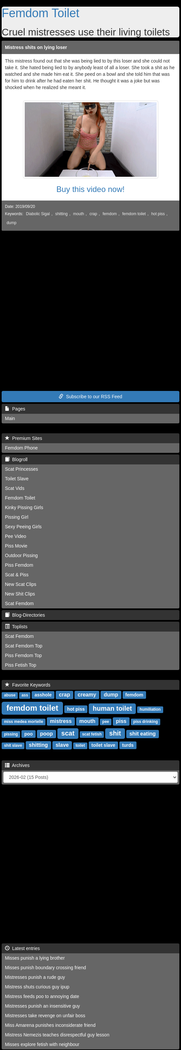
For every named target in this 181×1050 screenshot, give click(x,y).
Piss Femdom (19, 565)
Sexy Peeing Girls (23, 526)
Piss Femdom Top (23, 655)
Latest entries (22, 948)
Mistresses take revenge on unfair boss (45, 1015)
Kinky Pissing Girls (24, 507)
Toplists (16, 626)
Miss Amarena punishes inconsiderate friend (50, 1025)
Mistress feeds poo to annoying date (42, 996)
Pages (15, 408)
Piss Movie (16, 546)
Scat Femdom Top (23, 645)
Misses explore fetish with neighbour (42, 1044)
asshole (43, 694)
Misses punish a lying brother (35, 958)
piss (121, 721)
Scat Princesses (21, 469)
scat (68, 733)
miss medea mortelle (23, 721)
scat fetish (92, 734)
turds (128, 745)
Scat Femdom (19, 603)
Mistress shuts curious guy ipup (37, 986)
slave (62, 745)
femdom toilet (134, 214)
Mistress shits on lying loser (36, 47)
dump (11, 222)
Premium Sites (23, 438)
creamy (87, 694)
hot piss (158, 214)
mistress (61, 721)
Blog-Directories (25, 615)
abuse (9, 695)
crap (93, 214)
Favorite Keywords (27, 685)
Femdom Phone (21, 448)
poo (28, 734)
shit (115, 733)
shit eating (142, 734)
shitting (61, 214)
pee (105, 721)
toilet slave (103, 745)
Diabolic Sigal (38, 214)
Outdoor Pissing (21, 555)
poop (46, 734)
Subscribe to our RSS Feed (90, 396)
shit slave (13, 745)
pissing (11, 734)
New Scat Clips (20, 584)
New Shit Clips (20, 594)
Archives (17, 765)
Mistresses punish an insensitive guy (42, 1006)
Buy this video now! (90, 189)
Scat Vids (14, 488)
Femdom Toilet (40, 13)
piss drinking (145, 721)
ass (24, 695)
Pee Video (15, 536)
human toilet (112, 708)
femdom (110, 214)
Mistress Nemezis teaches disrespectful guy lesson (57, 1034)
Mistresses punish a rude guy (35, 977)
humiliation (150, 709)
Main (10, 418)
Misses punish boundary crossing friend (45, 967)
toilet (80, 745)
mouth (78, 214)
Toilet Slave (17, 478)
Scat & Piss (17, 574)
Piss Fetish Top (20, 665)
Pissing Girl (16, 517)
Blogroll (16, 459)
